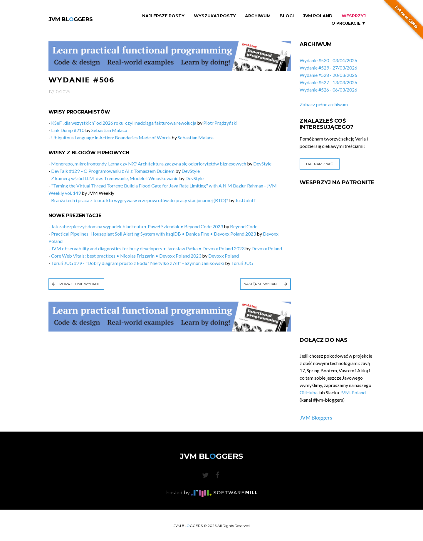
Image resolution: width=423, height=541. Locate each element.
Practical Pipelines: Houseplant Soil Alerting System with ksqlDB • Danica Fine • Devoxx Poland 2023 (153, 233)
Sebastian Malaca (109, 130)
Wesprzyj (354, 15)
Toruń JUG (242, 263)
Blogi (287, 15)
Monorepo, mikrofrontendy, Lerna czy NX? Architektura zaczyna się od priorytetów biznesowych (148, 163)
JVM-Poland (353, 392)
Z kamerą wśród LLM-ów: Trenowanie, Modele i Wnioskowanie (114, 178)
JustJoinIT (245, 200)
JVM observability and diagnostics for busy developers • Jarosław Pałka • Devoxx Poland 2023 (147, 248)
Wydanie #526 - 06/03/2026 (328, 89)
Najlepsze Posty (163, 15)
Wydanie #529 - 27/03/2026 (328, 67)
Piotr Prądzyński (220, 123)
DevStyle (262, 163)
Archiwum (258, 15)
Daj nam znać (319, 164)
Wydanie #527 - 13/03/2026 (328, 82)
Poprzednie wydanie (76, 284)
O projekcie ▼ (348, 23)
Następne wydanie (265, 284)
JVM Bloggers (316, 417)
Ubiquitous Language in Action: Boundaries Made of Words (111, 137)
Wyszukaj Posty (215, 15)
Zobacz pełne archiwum (324, 104)
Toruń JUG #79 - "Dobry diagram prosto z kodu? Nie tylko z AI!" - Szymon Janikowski (137, 263)
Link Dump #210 (67, 130)
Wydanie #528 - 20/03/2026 (328, 75)
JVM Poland (318, 15)
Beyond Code (243, 226)
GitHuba (309, 392)
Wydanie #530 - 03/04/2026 (328, 60)
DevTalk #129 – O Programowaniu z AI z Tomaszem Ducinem (112, 171)
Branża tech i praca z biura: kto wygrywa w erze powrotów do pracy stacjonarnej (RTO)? (139, 200)
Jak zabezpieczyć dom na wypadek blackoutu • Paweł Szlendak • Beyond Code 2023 (137, 226)
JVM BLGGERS (70, 19)
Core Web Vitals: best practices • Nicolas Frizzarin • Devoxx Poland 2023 (126, 255)
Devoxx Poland (266, 248)
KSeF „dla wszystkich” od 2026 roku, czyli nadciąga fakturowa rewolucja (123, 123)
